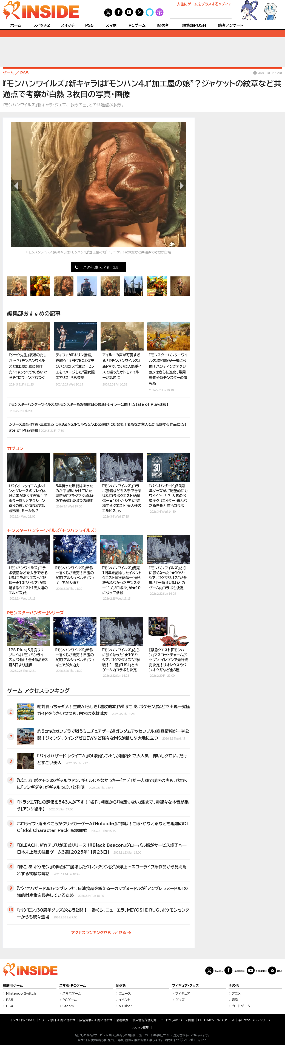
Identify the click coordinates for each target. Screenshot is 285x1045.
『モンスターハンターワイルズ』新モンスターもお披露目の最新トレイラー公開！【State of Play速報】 (88, 408)
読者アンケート (230, 25)
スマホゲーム (71, 993)
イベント (124, 999)
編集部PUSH (194, 25)
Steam (68, 1006)
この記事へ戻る (100, 267)
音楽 (235, 999)
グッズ (180, 999)
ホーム (15, 25)
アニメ (236, 993)
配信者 (163, 25)
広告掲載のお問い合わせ (95, 1019)
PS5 (89, 25)
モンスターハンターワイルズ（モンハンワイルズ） (52, 530)
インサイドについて (22, 1019)
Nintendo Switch (21, 993)
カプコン (15, 448)
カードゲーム (241, 1006)
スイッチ (68, 25)
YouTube (261, 970)
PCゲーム (137, 25)
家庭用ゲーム (13, 985)
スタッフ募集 (140, 1027)
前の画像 (16, 185)
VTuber (125, 1006)
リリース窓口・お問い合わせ (57, 1019)
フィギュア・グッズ (185, 985)
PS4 (9, 1006)
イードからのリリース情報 (177, 1019)
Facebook (239, 970)
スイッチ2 (41, 25)
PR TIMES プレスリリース (216, 1019)
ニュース (125, 993)
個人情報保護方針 (144, 1019)
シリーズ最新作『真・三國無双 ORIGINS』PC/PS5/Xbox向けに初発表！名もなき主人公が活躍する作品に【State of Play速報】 (97, 428)
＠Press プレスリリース (254, 1019)
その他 (234, 985)
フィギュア (182, 993)
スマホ (111, 25)
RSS (280, 970)
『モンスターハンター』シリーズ (35, 613)
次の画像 (180, 185)
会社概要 (122, 1019)
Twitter (219, 970)
